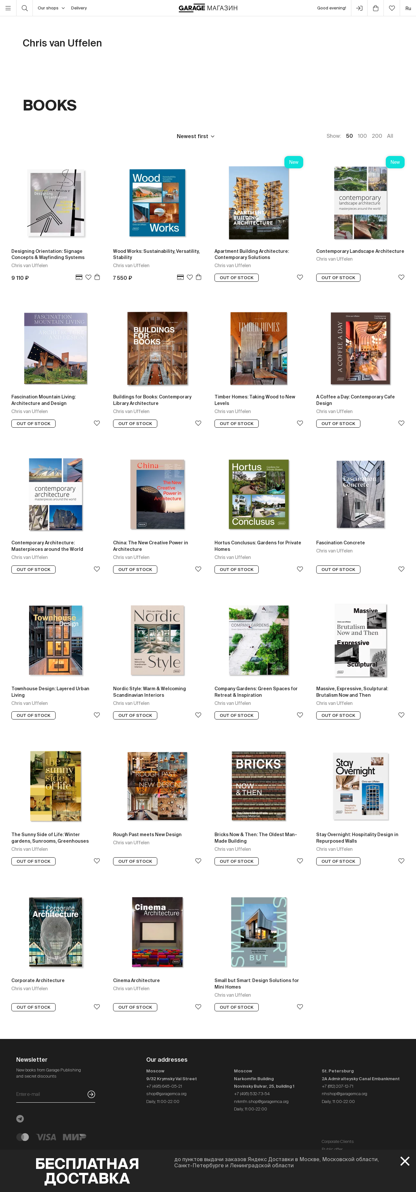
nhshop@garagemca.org (344, 1093)
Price (29, 136)
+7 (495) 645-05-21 (164, 1086)
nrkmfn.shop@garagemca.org (261, 1101)
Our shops (51, 8)
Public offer (332, 1149)
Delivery (79, 8)
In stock (148, 136)
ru (408, 8)
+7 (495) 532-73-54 (252, 1093)
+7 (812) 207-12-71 (337, 1086)
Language (107, 136)
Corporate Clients (338, 1141)
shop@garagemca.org (166, 1093)
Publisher (65, 136)
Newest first (192, 136)
